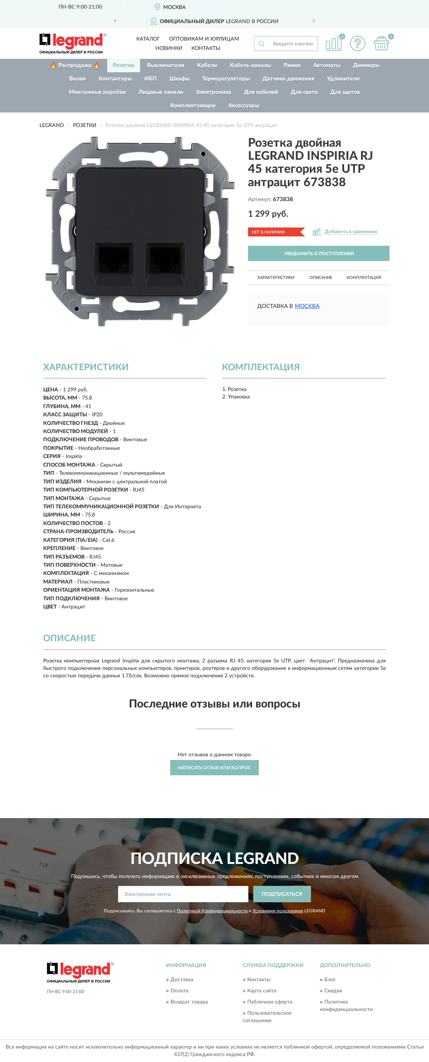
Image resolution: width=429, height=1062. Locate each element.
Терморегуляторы (226, 79)
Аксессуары (243, 105)
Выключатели (165, 65)
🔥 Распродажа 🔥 (75, 65)
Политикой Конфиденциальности (212, 911)
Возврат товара (189, 1002)
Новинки (168, 48)
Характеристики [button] (275, 278)
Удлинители (343, 79)
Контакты (205, 48)
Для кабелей (261, 92)
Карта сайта (261, 990)
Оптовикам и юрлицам (204, 39)
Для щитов (345, 92)
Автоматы (326, 65)
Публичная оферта (269, 1002)
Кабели (207, 65)
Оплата (179, 990)
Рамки (292, 65)
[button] (357, 43)
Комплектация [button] (364, 278)
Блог (330, 979)
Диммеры (366, 65)
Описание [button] (320, 278)
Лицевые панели (161, 92)
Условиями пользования (277, 911)
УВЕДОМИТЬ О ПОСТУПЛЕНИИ (319, 253)
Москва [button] (307, 306)
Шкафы (179, 79)
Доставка (182, 979)
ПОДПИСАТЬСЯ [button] (282, 894)
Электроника (213, 92)
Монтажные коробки (97, 92)
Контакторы (115, 79)
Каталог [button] (148, 39)
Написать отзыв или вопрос (214, 768)
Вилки (77, 79)
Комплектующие (193, 105)
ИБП (150, 79)
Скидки (333, 990)
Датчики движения (288, 79)
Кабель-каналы (250, 65)
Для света (304, 92)
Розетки (123, 65)
